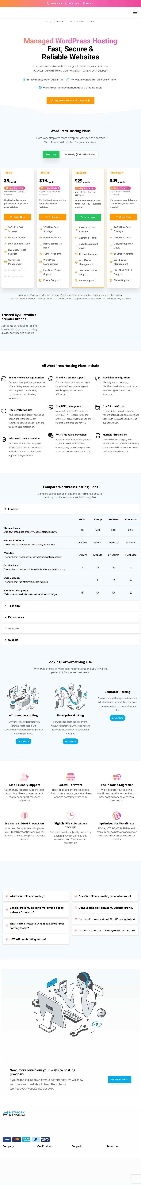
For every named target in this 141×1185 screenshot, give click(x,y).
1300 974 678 (54, 3)
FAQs (92, 21)
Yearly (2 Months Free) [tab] (79, 154)
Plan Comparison (77, 21)
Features (60, 21)
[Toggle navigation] (133, 12)
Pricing (48, 21)
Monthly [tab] (51, 154)
